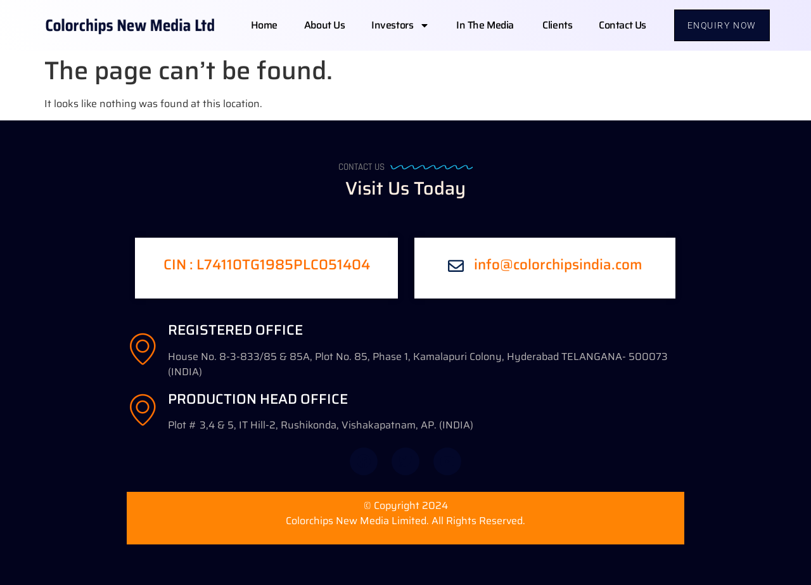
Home (264, 25)
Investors (400, 25)
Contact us (622, 25)
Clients (557, 25)
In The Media (486, 25)
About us (324, 25)
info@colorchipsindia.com (558, 265)
